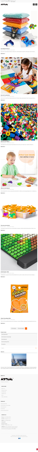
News (2, 395)
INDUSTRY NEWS (11, 96)
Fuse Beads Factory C (5, 48)
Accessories (3, 344)
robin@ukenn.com (12, 0)
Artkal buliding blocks (5, 341)
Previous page (21, 328)
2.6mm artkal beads (11, 319)
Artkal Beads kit (4, 339)
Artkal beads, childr (5, 271)
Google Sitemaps (24, 436)
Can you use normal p (5, 225)
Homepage (13, 328)
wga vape (19, 436)
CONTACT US (7, 1)
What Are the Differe (5, 141)
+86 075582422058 (4, 0)
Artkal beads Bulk (4, 334)
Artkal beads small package (6, 336)
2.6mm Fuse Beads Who (6, 318)
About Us (2, 1)
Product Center (4, 390)
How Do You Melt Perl (5, 95)
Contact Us (16, 436)
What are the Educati (5, 188)
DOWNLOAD (3, 391)
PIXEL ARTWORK (4, 396)
